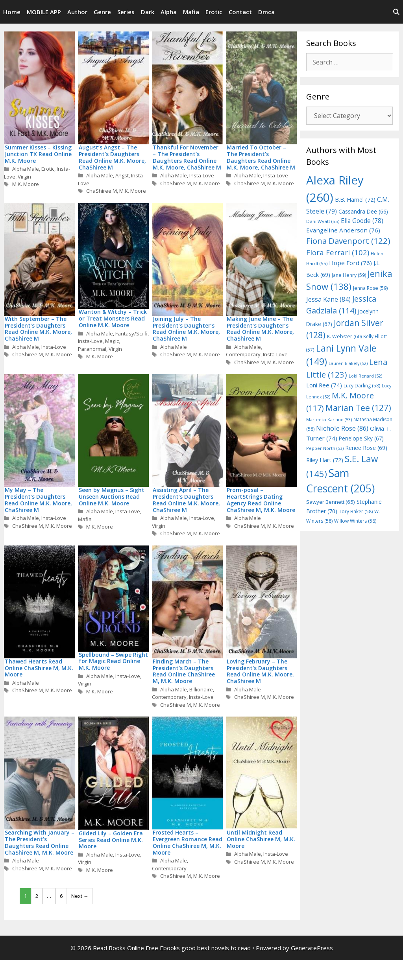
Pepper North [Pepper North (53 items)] (325, 448)
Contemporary (243, 354)
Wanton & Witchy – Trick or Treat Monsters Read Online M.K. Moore (113, 318)
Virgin (24, 176)
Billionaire (201, 689)
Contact (240, 12)
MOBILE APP (44, 12)
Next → (80, 895)
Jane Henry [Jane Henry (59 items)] (349, 275)
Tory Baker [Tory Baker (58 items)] (356, 511)
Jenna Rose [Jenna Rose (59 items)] (370, 288)
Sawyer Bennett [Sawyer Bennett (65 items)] (330, 501)
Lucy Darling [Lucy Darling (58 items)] (362, 385)
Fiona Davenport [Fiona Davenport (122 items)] (348, 240)
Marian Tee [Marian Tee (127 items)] (358, 407)
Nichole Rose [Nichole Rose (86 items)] (342, 428)
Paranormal (92, 348)
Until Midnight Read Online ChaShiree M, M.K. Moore (261, 839)
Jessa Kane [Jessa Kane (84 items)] (328, 299)
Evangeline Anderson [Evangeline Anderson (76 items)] (343, 230)
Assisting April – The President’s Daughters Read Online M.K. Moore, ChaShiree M (186, 499)
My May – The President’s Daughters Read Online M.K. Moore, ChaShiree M (38, 499)
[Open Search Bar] (396, 12)
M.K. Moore (25, 184)
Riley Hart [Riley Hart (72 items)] (324, 460)
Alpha (169, 12)
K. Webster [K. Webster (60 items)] (344, 336)
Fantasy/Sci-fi (131, 333)
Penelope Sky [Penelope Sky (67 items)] (361, 438)
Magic (112, 341)
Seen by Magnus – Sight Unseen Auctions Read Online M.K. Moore (111, 496)
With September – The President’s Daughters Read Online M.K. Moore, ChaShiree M (38, 328)
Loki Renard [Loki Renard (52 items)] (365, 376)
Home (11, 12)
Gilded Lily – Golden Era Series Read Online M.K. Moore (111, 839)
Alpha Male (25, 168)
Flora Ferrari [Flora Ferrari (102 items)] (337, 252)
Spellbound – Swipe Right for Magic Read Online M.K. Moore (113, 661)
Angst (122, 175)
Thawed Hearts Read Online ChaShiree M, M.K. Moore (39, 668)
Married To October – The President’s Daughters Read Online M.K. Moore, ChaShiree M (261, 157)
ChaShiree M (101, 190)
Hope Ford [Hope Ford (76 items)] (350, 263)
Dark (147, 12)
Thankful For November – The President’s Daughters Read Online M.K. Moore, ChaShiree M (187, 157)
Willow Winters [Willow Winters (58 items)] (355, 521)
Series (126, 12)
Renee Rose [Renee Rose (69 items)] (366, 447)
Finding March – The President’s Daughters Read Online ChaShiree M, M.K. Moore (184, 671)
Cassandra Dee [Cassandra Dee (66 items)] (363, 211)
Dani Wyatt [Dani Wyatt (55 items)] (322, 221)
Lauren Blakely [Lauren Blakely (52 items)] (348, 363)
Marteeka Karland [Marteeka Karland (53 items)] (329, 419)
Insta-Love (201, 175)
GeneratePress (312, 948)
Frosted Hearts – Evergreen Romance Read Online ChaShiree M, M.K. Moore (187, 842)
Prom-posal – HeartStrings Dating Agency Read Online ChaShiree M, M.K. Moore (261, 499)
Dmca (266, 12)
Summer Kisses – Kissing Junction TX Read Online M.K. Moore (38, 154)
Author (77, 12)
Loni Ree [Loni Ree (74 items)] (324, 385)
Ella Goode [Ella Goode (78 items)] (362, 220)
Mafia (191, 12)
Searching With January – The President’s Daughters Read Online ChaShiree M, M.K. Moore (39, 842)
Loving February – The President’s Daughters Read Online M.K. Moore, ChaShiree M (260, 671)
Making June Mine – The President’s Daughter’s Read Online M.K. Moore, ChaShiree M (260, 328)
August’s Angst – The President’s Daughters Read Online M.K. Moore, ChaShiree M (112, 157)
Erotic (213, 12)
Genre (102, 12)
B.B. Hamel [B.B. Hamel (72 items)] (355, 199)
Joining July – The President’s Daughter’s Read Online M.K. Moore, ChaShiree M (186, 328)
